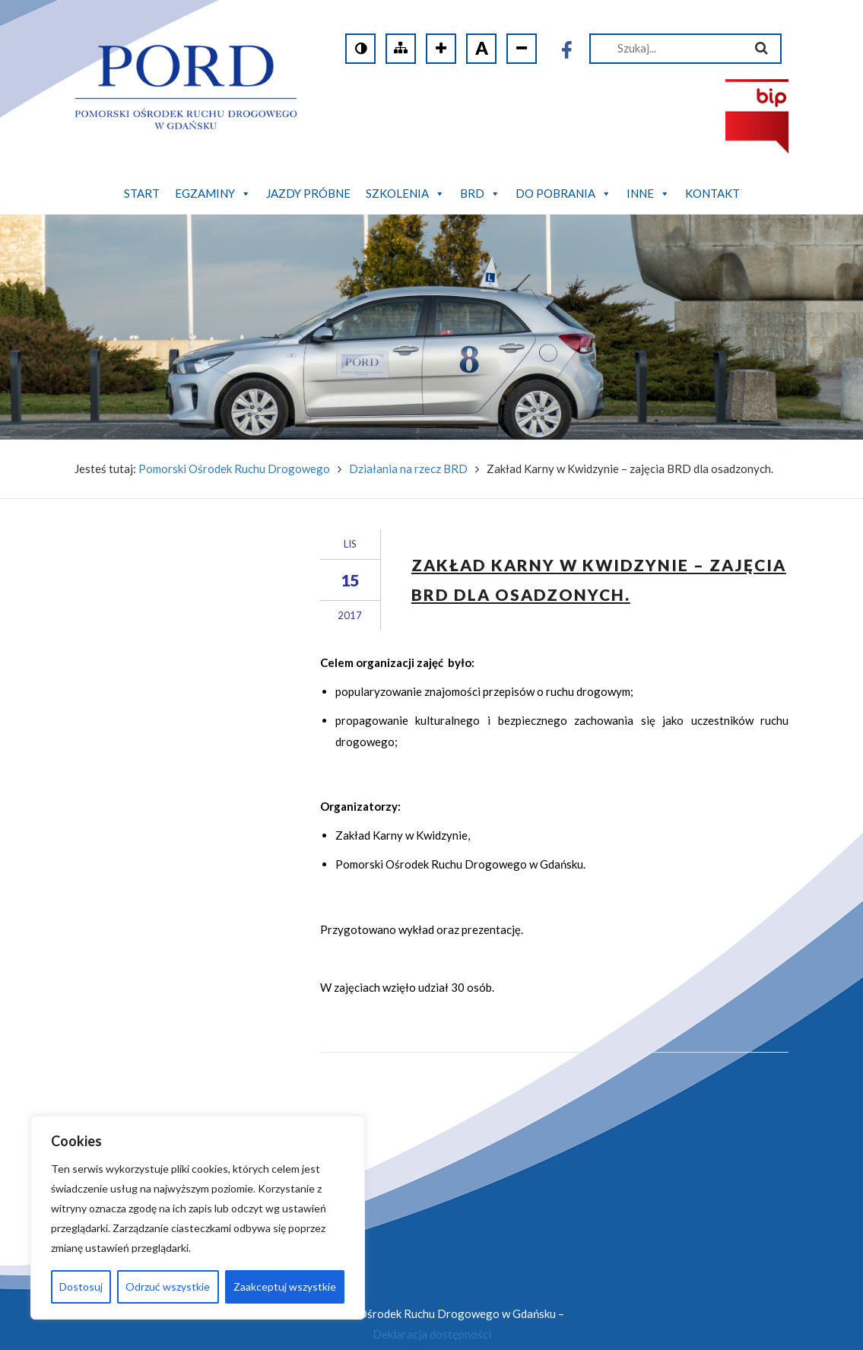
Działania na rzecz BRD (408, 446)
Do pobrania (563, 193)
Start (142, 193)
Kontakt (712, 193)
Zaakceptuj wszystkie (284, 1286)
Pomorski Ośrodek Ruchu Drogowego (234, 446)
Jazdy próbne (308, 193)
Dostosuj (81, 1286)
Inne (648, 193)
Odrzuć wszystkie (167, 1286)
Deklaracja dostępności (432, 1313)
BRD (480, 193)
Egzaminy (213, 193)
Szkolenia (405, 193)
